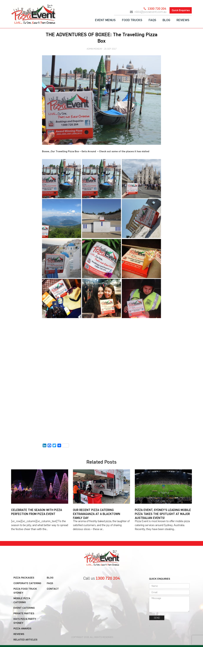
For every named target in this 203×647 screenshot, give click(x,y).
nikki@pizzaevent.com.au (150, 12)
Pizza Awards (22, 628)
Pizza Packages (23, 577)
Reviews (183, 20)
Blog (166, 20)
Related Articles (25, 639)
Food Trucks (132, 20)
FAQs (152, 20)
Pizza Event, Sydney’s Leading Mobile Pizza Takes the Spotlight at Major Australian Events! (163, 513)
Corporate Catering (27, 583)
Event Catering (24, 607)
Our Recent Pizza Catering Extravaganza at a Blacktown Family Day (96, 513)
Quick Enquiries (181, 10)
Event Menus (105, 20)
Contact (53, 588)
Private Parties (23, 613)
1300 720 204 (157, 8)
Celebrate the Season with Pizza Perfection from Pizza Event (36, 512)
